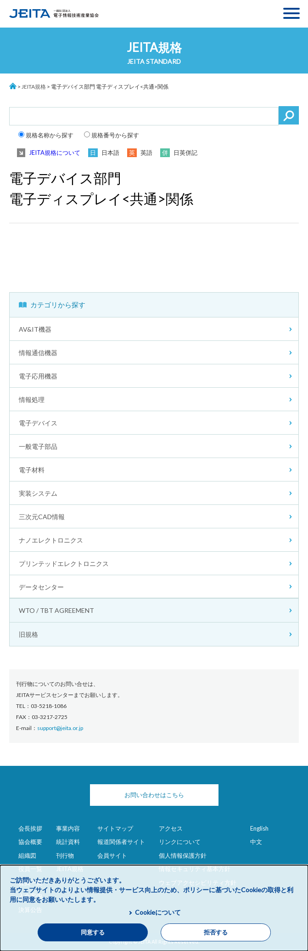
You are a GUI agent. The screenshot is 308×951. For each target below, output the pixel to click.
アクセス (171, 828)
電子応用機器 (38, 376)
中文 (256, 841)
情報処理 (32, 399)
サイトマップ (115, 828)
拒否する (216, 932)
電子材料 (32, 470)
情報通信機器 (38, 353)
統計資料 (68, 841)
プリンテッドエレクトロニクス (64, 563)
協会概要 (30, 841)
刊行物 (65, 855)
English (259, 828)
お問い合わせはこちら (154, 794)
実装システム (38, 493)
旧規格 (28, 634)
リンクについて (180, 841)
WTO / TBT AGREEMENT (56, 610)
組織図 (27, 855)
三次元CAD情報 (42, 517)
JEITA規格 (34, 86)
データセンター (41, 587)
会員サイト (112, 855)
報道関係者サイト (121, 841)
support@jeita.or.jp (60, 728)
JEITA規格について (54, 152)
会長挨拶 (30, 828)
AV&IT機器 (35, 329)
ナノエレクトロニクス (51, 540)
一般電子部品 (38, 446)
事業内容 (68, 828)
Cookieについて (158, 912)
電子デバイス (38, 423)
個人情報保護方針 (183, 855)
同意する (93, 932)
